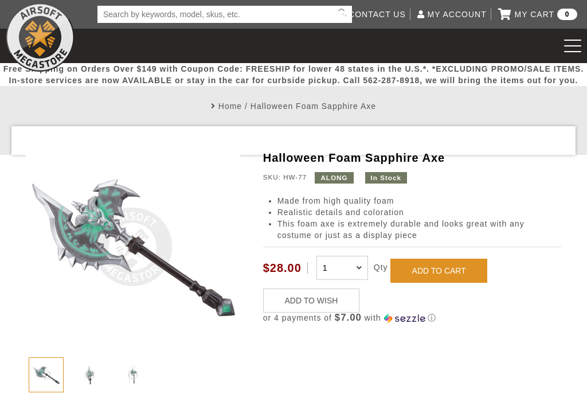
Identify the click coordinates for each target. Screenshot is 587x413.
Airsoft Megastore (40, 37)
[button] (412, 318)
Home (230, 106)
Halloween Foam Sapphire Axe (313, 106)
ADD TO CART (439, 270)
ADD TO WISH (311, 300)
